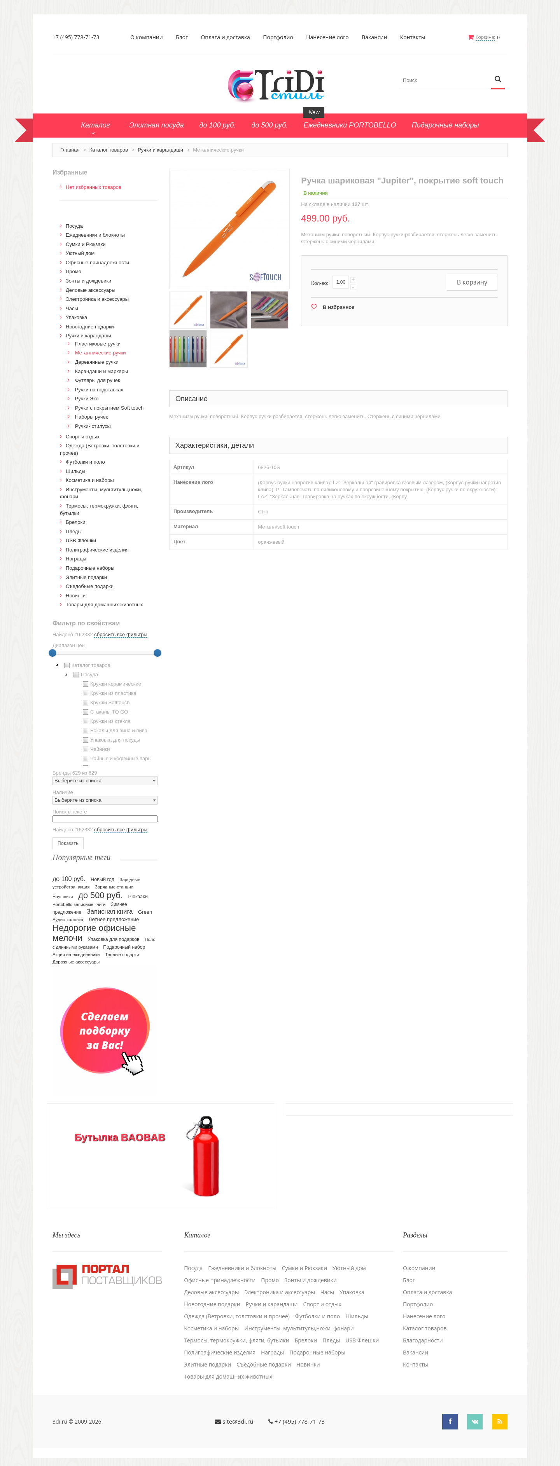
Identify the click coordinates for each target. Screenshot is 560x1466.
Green (145, 912)
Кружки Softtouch (105, 702)
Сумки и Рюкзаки (86, 244)
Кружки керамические (111, 684)
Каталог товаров (108, 150)
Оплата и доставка (225, 37)
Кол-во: (319, 283)
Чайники (95, 749)
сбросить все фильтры (120, 634)
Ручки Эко (87, 398)
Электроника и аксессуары (97, 299)
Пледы (74, 531)
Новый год (102, 879)
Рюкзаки (138, 896)
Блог (182, 37)
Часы (72, 308)
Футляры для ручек (97, 380)
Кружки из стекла (106, 721)
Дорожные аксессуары (76, 962)
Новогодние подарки (90, 327)
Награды (76, 559)
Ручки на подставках (99, 390)
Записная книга (110, 911)
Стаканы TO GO (104, 712)
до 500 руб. (100, 895)
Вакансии (374, 37)
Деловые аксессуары (91, 290)
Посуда (74, 226)
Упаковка (76, 317)
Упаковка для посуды (110, 740)
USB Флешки (81, 540)
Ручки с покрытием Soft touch (109, 408)
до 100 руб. (69, 878)
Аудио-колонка (67, 919)
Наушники (62, 896)
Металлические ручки (100, 353)
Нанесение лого (327, 37)
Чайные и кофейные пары (116, 758)
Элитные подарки (86, 577)
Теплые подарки (122, 954)
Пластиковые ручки (98, 344)
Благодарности (423, 1340)
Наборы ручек (91, 417)
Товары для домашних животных (104, 604)
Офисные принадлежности (97, 262)
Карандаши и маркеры (101, 371)
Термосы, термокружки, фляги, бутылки (236, 1340)
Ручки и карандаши (160, 150)
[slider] (52, 653)
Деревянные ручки (97, 362)
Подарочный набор (124, 947)
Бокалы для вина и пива (114, 730)
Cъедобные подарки (90, 586)
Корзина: (485, 37)
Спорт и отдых (83, 437)
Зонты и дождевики (88, 281)
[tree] (105, 713)
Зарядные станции (114, 887)
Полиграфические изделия (97, 550)
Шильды (75, 471)
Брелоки (75, 522)
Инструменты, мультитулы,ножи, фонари (299, 1328)
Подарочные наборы (90, 568)
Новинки (76, 596)
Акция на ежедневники (76, 954)
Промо (73, 271)
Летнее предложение (114, 919)
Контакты (412, 37)
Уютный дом (80, 253)
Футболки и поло (85, 462)
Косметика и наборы (90, 480)
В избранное (338, 307)
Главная (69, 150)
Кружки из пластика (108, 693)
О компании (146, 37)
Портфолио (278, 37)
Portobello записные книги (78, 904)
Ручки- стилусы (93, 426)
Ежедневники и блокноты (95, 235)
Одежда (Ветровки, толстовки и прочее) (237, 1316)
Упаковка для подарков (114, 939)
